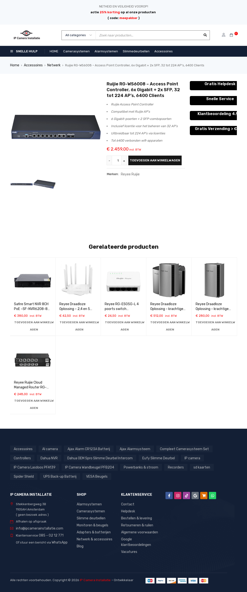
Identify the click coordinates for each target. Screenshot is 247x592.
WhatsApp (59, 541)
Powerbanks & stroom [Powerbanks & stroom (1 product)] (136, 467)
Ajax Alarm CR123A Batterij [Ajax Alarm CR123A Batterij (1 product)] (86, 448)
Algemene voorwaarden (139, 531)
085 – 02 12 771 (50, 535)
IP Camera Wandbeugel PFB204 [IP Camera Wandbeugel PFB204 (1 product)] (87, 467)
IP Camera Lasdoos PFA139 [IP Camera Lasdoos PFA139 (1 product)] (34, 467)
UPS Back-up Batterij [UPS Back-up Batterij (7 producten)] (58, 476)
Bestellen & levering (136, 517)
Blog (80, 544)
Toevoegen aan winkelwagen (155, 160)
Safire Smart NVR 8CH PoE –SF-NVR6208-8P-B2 (32, 309)
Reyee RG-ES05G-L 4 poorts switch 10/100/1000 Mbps (122, 309)
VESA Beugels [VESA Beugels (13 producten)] (93, 476)
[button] (34, 325)
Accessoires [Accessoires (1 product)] (23, 448)
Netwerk (52, 65)
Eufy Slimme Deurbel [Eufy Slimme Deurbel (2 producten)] (154, 458)
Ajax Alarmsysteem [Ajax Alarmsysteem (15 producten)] (130, 448)
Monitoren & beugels (92, 524)
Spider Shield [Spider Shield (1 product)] (23, 476)
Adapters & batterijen (93, 531)
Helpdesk (128, 510)
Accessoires (32, 65)
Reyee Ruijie (130, 174)
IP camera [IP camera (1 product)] (186, 458)
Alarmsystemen (88, 504)
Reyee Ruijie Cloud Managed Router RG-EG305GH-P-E (30, 387)
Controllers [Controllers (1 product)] (22, 458)
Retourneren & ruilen (136, 524)
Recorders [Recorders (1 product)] (170, 467)
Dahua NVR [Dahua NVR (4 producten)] (48, 458)
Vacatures (129, 549)
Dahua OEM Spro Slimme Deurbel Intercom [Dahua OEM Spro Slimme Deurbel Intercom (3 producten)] (98, 458)
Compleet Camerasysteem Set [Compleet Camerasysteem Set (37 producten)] (176, 448)
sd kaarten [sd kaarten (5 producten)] (196, 467)
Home (14, 65)
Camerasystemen (90, 510)
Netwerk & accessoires (94, 537)
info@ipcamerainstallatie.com (38, 528)
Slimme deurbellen (90, 517)
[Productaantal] (119, 160)
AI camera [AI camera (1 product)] (49, 448)
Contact (127, 504)
